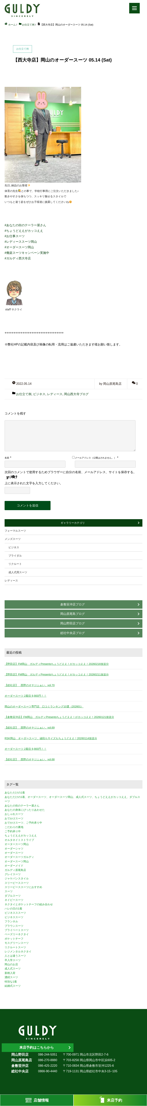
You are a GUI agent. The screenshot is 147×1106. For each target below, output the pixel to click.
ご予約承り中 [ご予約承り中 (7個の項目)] (13, 831)
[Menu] (134, 8)
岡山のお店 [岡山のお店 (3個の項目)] (11, 964)
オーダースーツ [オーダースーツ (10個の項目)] (14, 852)
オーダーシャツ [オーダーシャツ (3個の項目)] (14, 848)
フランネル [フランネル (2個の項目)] (11, 921)
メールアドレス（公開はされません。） (95, 457)
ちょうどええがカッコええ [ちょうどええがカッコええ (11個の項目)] (21, 835)
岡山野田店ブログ (72, 623)
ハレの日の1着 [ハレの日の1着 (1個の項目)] (13, 908)
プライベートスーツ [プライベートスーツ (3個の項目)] (17, 930)
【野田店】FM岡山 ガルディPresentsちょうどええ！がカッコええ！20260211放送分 (57, 674)
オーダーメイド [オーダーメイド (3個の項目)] (14, 865)
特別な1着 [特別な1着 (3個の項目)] (11, 981)
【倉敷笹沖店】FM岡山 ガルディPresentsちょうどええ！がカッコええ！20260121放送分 (59, 717)
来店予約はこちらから (36, 1047)
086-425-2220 (47, 1065)
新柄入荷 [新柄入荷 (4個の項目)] (10, 972)
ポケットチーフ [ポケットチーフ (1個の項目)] (14, 938)
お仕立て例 (23, 394)
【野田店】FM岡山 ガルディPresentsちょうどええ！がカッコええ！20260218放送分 (57, 663)
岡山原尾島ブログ (72, 613)
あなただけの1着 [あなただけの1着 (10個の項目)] (15, 792)
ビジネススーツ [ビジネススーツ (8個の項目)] (14, 917)
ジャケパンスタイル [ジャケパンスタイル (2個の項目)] (17, 878)
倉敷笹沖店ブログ (72, 604)
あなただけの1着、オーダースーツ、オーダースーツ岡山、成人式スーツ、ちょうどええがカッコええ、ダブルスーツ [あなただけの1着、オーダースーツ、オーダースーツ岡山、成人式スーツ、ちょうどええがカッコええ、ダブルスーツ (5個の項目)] (72, 799)
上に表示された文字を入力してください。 (34, 483)
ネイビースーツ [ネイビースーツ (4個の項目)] (14, 899)
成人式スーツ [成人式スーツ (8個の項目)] (13, 968)
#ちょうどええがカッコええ (24, 230)
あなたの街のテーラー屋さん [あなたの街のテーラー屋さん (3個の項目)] (22, 805)
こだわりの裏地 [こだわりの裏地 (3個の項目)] (14, 827)
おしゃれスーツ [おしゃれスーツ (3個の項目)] (14, 814)
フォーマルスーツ (15, 530)
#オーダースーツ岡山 (19, 247)
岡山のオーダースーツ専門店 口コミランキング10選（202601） (44, 706)
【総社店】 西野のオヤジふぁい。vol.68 (30, 759)
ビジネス (39, 394)
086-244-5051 (47, 1054)
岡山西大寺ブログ (76, 394)
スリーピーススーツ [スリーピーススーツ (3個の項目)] (17, 882)
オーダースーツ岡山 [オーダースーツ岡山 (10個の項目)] (17, 861)
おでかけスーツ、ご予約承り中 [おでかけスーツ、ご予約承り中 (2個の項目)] (23, 822)
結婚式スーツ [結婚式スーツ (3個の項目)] (13, 985)
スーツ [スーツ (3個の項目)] (9, 891)
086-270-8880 (47, 1060)
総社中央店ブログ (72, 633)
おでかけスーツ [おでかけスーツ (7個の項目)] (14, 818)
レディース (54, 394)
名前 (7, 457)
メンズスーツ (13, 538)
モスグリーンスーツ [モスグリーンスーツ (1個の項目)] (17, 942)
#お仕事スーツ (15, 236)
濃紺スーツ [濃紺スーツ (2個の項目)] (11, 977)
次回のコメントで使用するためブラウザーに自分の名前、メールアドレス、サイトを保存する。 (70, 472)
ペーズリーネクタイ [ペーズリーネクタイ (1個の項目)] (17, 934)
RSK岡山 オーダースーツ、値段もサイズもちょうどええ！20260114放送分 (51, 738)
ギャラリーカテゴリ (73, 522)
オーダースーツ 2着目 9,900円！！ (26, 695)
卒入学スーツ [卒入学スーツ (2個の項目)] (13, 960)
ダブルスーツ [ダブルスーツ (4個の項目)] (13, 895)
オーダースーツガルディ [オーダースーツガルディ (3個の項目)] (19, 856)
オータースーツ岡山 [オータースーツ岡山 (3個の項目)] (17, 844)
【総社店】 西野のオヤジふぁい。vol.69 (30, 727)
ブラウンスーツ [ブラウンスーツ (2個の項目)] (14, 925)
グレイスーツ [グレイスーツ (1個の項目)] (13, 874)
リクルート (15, 563)
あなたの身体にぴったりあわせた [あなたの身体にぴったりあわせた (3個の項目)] (25, 809)
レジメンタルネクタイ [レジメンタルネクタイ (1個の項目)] (18, 951)
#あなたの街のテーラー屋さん (25, 225)
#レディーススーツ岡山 (21, 241)
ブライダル (15, 555)
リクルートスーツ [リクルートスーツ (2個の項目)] (15, 947)
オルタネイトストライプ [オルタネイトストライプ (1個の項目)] (19, 839)
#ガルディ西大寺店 (18, 258)
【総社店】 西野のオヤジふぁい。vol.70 (30, 685)
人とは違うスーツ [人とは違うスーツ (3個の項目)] (15, 955)
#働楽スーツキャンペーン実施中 (27, 252)
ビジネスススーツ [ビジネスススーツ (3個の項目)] (15, 912)
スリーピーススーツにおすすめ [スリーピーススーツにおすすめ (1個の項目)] (23, 887)
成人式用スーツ (17, 572)
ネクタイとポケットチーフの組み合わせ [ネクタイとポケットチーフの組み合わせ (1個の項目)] (29, 904)
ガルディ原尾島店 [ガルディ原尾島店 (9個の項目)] (15, 870)
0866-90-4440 (47, 1071)
